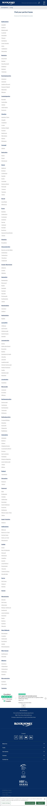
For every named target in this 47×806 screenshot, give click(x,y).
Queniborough (5, 372)
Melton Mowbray (5, 367)
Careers (4, 755)
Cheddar (3, 496)
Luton (2, 46)
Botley (3, 285)
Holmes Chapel (5, 128)
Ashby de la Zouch (5, 346)
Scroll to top (23, 706)
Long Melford (4, 563)
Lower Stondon (5, 43)
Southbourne (4, 654)
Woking (3, 586)
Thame (3, 464)
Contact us (5, 759)
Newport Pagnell (5, 87)
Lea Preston (4, 328)
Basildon (3, 211)
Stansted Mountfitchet (7, 233)
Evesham (3, 681)
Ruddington (4, 430)
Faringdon (3, 456)
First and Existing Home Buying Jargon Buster (23, 713)
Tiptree (3, 235)
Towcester (4, 410)
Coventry (3, 636)
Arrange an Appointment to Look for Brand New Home (23, 717)
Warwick (3, 626)
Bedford (3, 27)
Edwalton (3, 423)
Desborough (4, 402)
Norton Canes (4, 535)
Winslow (3, 92)
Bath (2, 491)
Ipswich (3, 560)
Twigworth (4, 260)
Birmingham (4, 633)
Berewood (4, 283)
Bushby (3, 351)
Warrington (4, 135)
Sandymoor (4, 133)
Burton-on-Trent (5, 532)
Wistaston (3, 141)
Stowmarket (4, 566)
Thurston (3, 568)
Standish (3, 336)
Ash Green (3, 581)
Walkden (3, 273)
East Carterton (5, 454)
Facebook (16, 737)
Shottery (3, 621)
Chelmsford (4, 214)
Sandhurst (3, 66)
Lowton (3, 270)
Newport (3, 481)
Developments (4, 7)
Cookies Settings (6, 803)
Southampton (4, 298)
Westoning (4, 51)
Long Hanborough (5, 462)
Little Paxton (4, 107)
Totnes (3, 194)
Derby (3, 155)
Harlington (4, 40)
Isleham (3, 104)
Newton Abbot (5, 184)
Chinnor (3, 443)
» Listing (10, 7)
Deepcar (3, 522)
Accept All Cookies (30, 803)
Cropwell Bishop (5, 420)
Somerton (3, 507)
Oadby (3, 370)
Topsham (3, 192)
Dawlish (3, 176)
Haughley (3, 558)
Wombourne (4, 540)
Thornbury (4, 258)
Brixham (3, 170)
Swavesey (3, 110)
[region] (23, 801)
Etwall (2, 158)
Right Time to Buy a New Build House (23, 715)
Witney (3, 467)
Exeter (3, 178)
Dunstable (3, 35)
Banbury (3, 440)
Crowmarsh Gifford (6, 448)
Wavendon (4, 89)
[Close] (44, 799)
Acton (2, 547)
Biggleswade (4, 30)
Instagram (21, 737)
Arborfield (4, 58)
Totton (3, 301)
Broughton (4, 242)
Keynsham (3, 502)
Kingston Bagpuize (6, 459)
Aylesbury (3, 79)
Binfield (3, 61)
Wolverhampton (5, 646)
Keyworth (3, 425)
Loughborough (5, 362)
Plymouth (3, 186)
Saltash (3, 148)
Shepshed (3, 375)
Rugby (3, 618)
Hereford (3, 308)
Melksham (4, 671)
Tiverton (3, 189)
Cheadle (3, 120)
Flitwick (3, 38)
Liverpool (3, 390)
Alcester (3, 599)
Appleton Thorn (5, 117)
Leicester (3, 359)
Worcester (4, 684)
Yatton (3, 515)
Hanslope (3, 81)
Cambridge (4, 102)
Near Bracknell (5, 63)
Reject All (40, 803)
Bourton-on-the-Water (7, 250)
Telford (3, 484)
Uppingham (4, 474)
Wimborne (4, 204)
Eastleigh (3, 288)
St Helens (3, 392)
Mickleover (4, 161)
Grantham (3, 382)
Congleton (4, 122)
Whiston (3, 395)
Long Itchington (5, 613)
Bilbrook (3, 529)
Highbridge (4, 499)
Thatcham (3, 71)
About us (4, 743)
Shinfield (3, 69)
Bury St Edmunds (5, 550)
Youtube (26, 737)
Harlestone (4, 405)
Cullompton (4, 173)
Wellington (4, 510)
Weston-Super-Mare (6, 512)
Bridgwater (4, 494)
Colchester (4, 217)
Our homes (5, 751)
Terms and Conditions (7, 792)
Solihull (3, 644)
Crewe (3, 125)
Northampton (4, 407)
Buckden (3, 99)
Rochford (3, 230)
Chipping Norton (5, 446)
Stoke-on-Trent (5, 537)
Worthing (3, 656)
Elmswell (3, 553)
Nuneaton (3, 615)
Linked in (31, 737)
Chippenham (4, 666)
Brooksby (3, 349)
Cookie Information (6, 795)
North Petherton (5, 504)
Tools (3, 747)
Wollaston (3, 413)
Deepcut (3, 584)
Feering (3, 222)
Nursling (3, 293)
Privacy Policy (5, 794)
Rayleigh (3, 227)
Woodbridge (4, 574)
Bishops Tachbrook (6, 607)
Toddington (4, 48)
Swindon (3, 674)
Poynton (3, 130)
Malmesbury (4, 669)
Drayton (3, 451)
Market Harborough (6, 364)
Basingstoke (4, 280)
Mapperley (4, 428)
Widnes (3, 138)
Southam (3, 623)
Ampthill (3, 24)
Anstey (3, 343)
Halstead (3, 225)
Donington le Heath (6, 354)
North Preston (4, 333)
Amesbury (3, 663)
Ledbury (3, 311)
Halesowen (4, 638)
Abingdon (3, 438)
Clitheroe (3, 325)
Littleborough (4, 331)
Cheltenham (4, 252)
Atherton (3, 267)
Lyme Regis (4, 201)
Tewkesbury (4, 255)
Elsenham (3, 219)
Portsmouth (4, 296)
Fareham (3, 291)
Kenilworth (4, 610)
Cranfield (3, 32)
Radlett (3, 318)
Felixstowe (4, 555)
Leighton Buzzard (5, 84)
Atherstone (4, 605)
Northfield (4, 641)
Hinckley (3, 357)
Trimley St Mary (5, 571)
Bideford (3, 168)
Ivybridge (3, 181)
